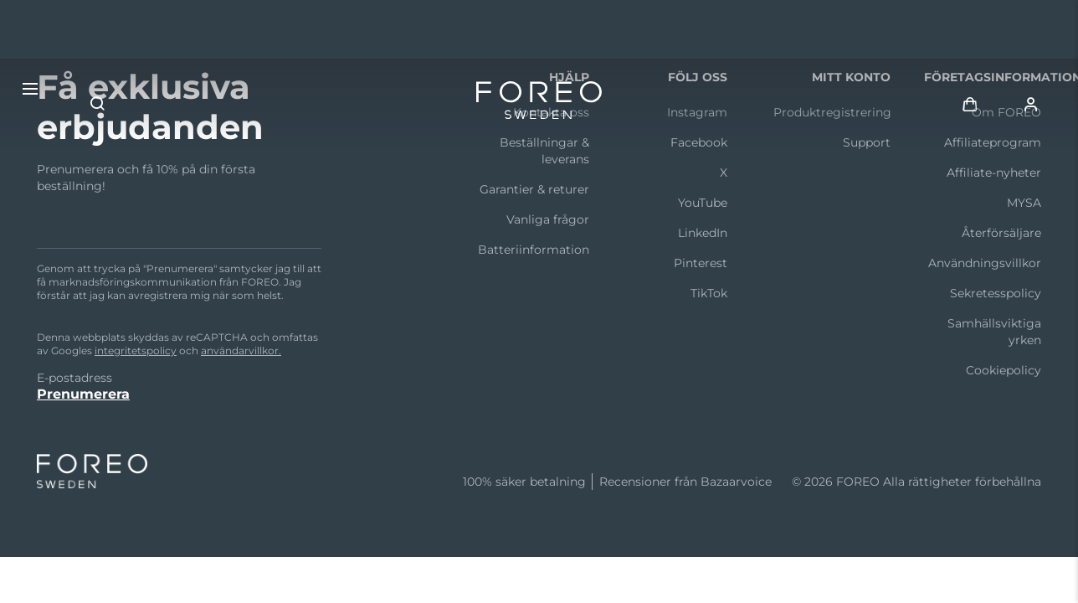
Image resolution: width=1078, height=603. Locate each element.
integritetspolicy (136, 350)
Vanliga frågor (547, 219)
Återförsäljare (1001, 232)
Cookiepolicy (1003, 370)
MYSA (1024, 202)
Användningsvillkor (984, 263)
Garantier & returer (534, 189)
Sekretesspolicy (995, 293)
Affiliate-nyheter (994, 172)
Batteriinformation (533, 249)
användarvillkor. (241, 350)
